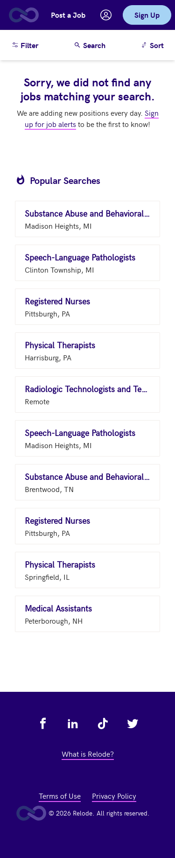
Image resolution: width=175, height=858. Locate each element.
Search (89, 45)
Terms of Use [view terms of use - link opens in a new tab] (60, 795)
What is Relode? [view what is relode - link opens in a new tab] (88, 753)
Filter (24, 45)
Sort (154, 44)
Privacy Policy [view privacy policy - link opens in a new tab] (114, 795)
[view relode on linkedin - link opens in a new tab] (72, 723)
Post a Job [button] (68, 15)
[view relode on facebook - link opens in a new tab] (43, 723)
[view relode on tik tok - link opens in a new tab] (102, 723)
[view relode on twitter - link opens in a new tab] (132, 723)
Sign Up (147, 15)
